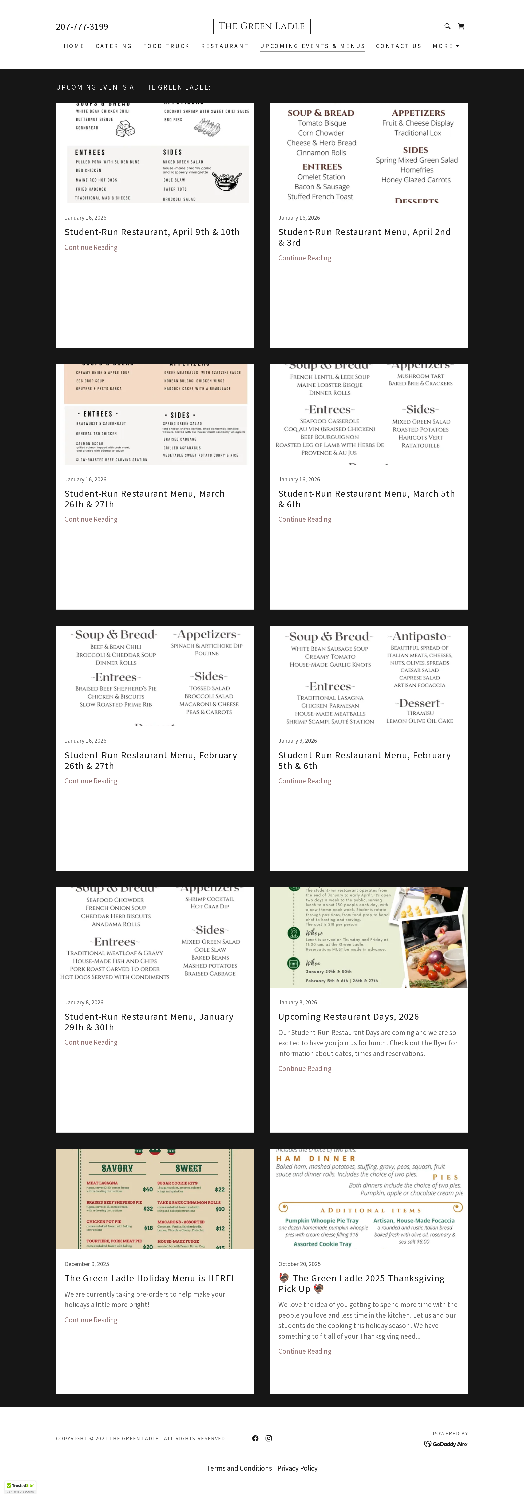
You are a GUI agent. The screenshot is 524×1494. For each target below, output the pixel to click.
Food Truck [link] (166, 46)
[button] (446, 46)
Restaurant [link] (225, 46)
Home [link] (74, 46)
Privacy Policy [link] (297, 1468)
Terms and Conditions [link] (239, 1468)
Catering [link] (114, 46)
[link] (261, 26)
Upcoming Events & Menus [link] (313, 46)
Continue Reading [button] (91, 247)
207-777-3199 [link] (82, 26)
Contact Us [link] (399, 46)
